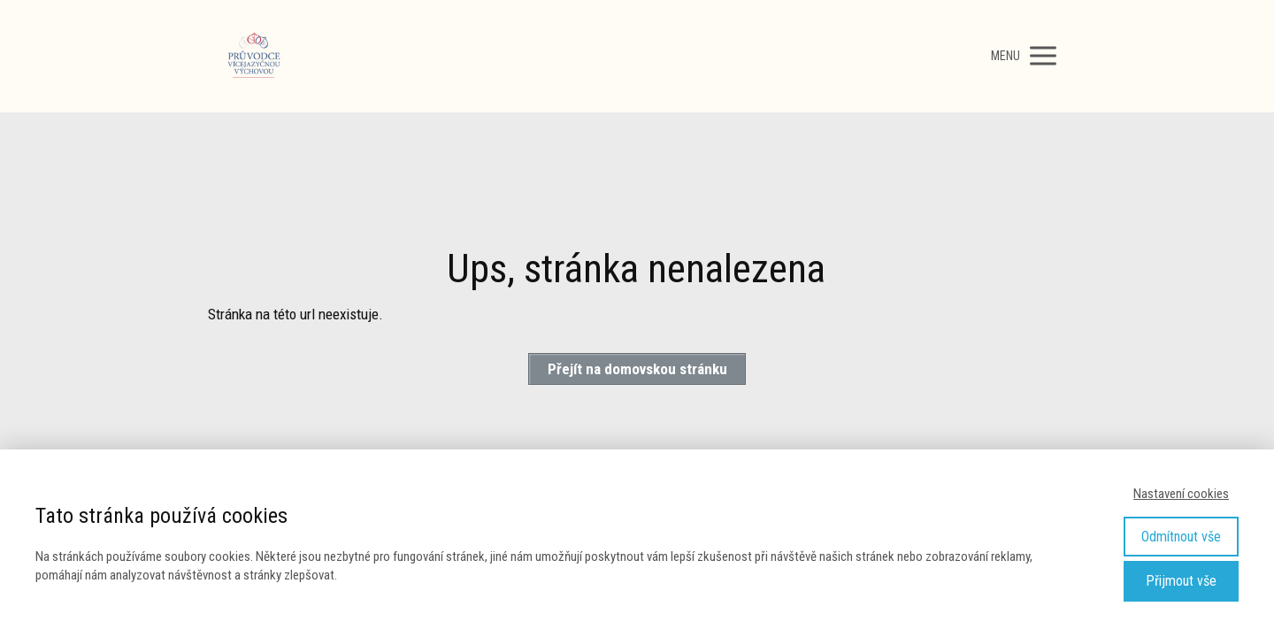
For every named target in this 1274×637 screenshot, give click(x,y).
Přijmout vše (1181, 580)
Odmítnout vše (1181, 536)
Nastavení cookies (1181, 494)
